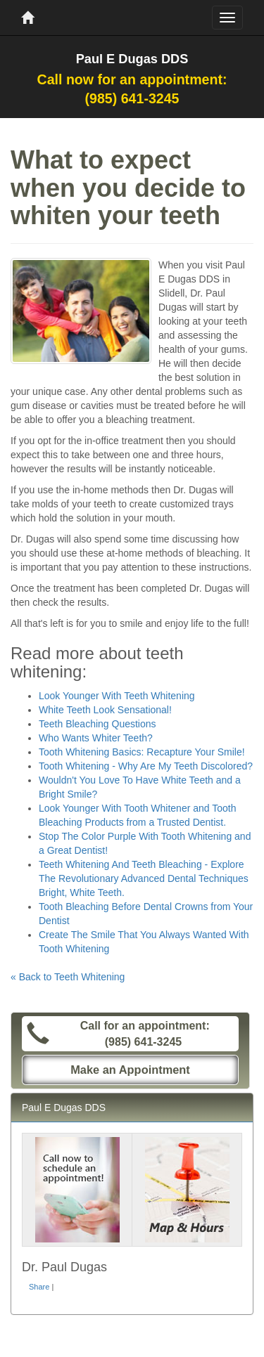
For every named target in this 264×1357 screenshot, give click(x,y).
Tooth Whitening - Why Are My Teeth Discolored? (146, 766)
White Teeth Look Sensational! (105, 709)
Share (39, 1287)
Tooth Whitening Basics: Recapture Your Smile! (142, 752)
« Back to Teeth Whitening (68, 976)
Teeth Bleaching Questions (97, 723)
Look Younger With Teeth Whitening (117, 695)
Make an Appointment (130, 1069)
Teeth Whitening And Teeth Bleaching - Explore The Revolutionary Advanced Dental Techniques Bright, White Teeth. (144, 878)
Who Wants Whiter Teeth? (96, 738)
